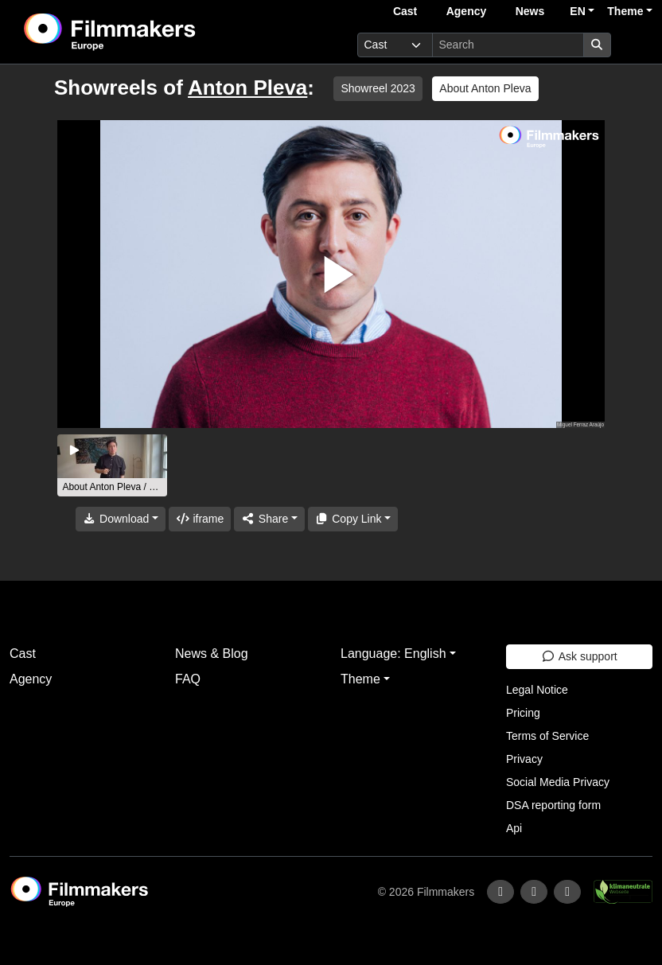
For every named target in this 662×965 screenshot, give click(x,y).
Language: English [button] (393, 653)
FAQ (188, 679)
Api (514, 828)
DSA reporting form (553, 805)
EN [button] (577, 11)
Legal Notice (537, 689)
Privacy (524, 759)
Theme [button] (625, 11)
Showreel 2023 (378, 88)
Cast (405, 11)
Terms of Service (547, 736)
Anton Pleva (247, 87)
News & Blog (211, 653)
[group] (112, 465)
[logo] (149, 32)
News (530, 11)
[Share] (269, 519)
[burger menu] (635, 45)
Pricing (523, 712)
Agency (466, 11)
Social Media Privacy (557, 782)
